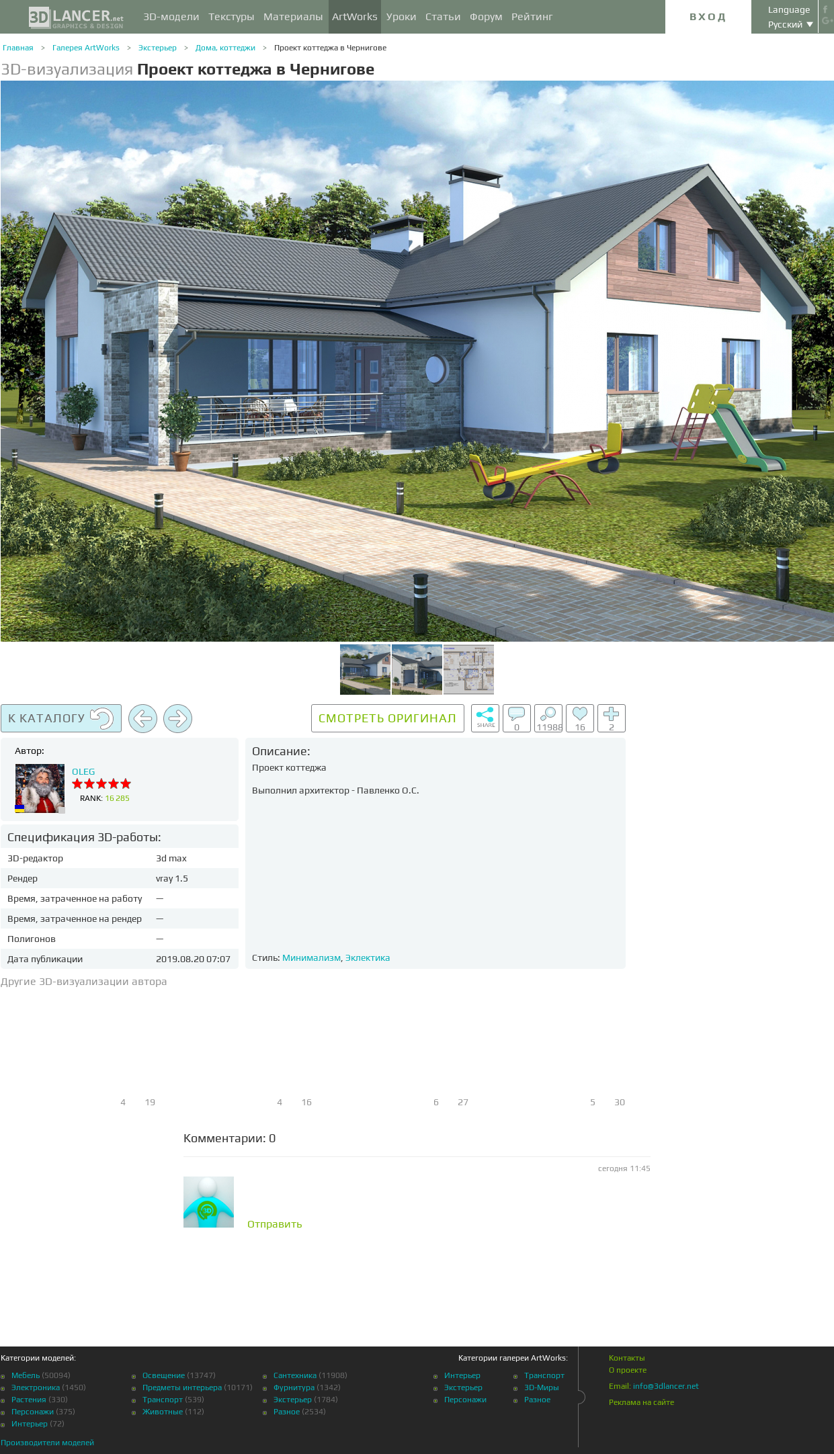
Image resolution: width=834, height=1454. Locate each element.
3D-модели (171, 16)
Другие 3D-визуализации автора (84, 981)
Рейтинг (532, 16)
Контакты (627, 1358)
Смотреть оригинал (388, 718)
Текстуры (231, 16)
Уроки (401, 16)
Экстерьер (157, 47)
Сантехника (295, 1375)
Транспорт (162, 1399)
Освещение (163, 1375)
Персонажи (32, 1411)
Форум (486, 16)
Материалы (293, 16)
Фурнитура (294, 1387)
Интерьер (29, 1423)
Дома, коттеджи (225, 47)
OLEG (83, 771)
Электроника (35, 1387)
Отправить (274, 1224)
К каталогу (61, 719)
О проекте (628, 1370)
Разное (287, 1411)
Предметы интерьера (182, 1387)
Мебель (25, 1375)
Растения (28, 1399)
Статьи (443, 16)
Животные (162, 1411)
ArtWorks (355, 16)
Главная (18, 47)
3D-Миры (541, 1387)
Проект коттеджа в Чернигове (330, 47)
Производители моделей (47, 1442)
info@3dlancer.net (666, 1386)
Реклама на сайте (641, 1402)
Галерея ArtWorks (86, 47)
